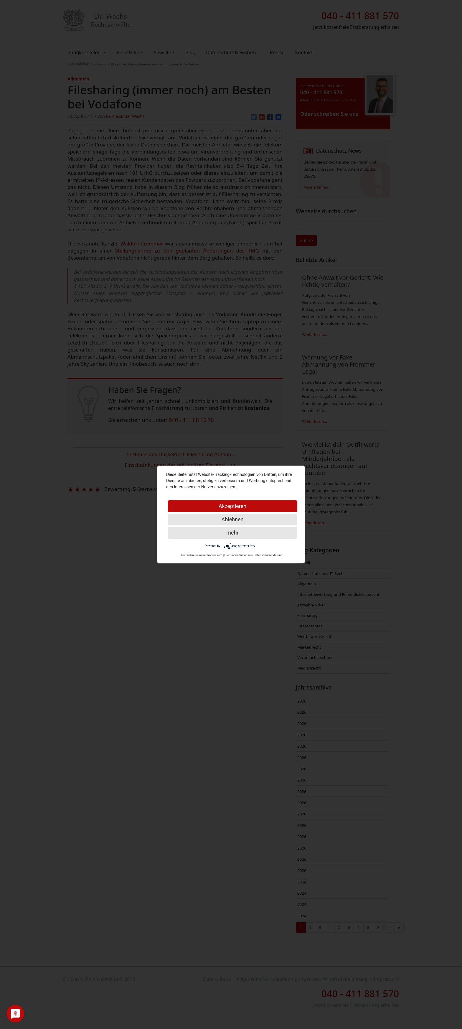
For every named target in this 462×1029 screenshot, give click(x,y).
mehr (232, 533)
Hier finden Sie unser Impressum (201, 555)
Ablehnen (232, 519)
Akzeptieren (233, 506)
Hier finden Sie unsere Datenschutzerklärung (254, 555)
